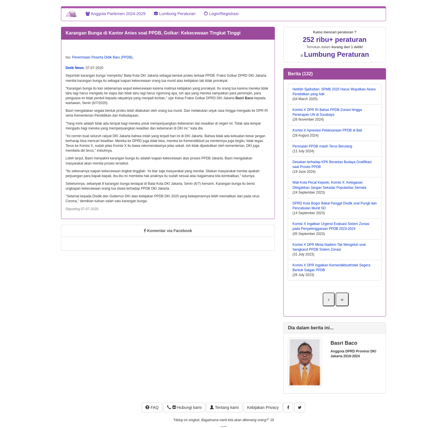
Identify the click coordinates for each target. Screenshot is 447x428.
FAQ (152, 407)
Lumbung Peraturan (174, 13)
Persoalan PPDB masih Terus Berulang (322, 146)
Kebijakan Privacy (263, 407)
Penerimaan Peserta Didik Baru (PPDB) (102, 57)
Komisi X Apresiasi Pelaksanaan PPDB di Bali (327, 130)
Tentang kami (224, 407)
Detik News (75, 68)
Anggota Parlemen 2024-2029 (115, 13)
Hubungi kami (184, 407)
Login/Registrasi (221, 13)
